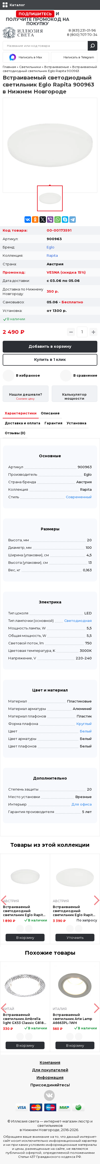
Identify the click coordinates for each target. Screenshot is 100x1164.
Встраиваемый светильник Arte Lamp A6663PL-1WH (72, 1019)
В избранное (28, 375)
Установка (76, 423)
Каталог (17, 5)
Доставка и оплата (22, 423)
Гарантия (53, 423)
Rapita (52, 255)
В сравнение (85, 375)
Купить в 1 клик (50, 359)
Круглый (84, 723)
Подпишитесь (35, 14)
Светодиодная (78, 620)
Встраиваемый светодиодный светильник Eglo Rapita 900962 (24, 911)
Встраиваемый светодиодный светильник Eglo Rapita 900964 (74, 911)
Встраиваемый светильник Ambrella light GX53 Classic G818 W (23, 1019)
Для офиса (81, 804)
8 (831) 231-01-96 (82, 30)
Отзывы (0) (15, 433)
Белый (86, 731)
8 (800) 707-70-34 (82, 34)
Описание (50, 413)
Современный (79, 497)
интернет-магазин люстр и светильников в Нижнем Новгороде (56, 1125)
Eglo (50, 247)
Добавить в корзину (50, 346)
